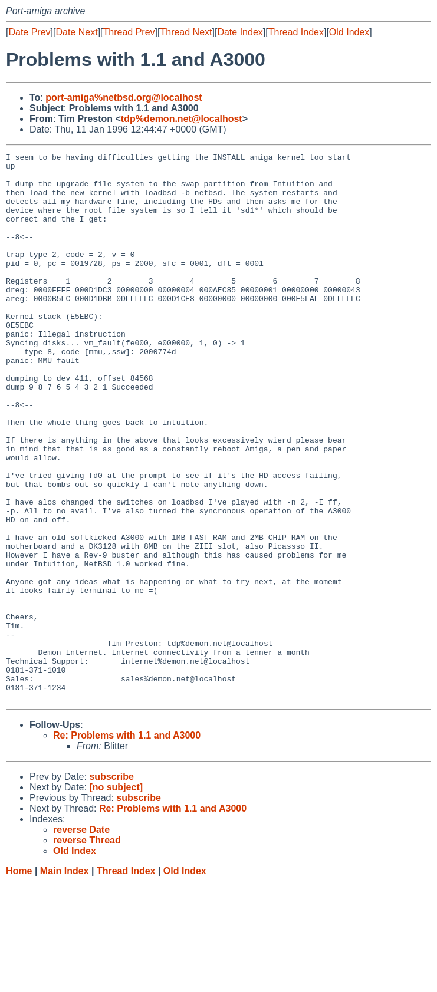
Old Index (349, 32)
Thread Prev (129, 32)
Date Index (239, 32)
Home (19, 980)
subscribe (111, 886)
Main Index (64, 980)
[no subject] (116, 897)
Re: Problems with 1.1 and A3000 (127, 845)
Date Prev (29, 32)
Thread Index (296, 32)
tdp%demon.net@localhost (181, 119)
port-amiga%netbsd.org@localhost (123, 98)
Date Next (76, 32)
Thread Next (186, 32)
